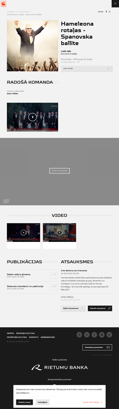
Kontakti (33, 337)
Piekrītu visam (24, 402)
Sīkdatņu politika (25, 333)
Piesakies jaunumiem (97, 347)
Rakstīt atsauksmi (100, 308)
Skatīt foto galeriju (59, 171)
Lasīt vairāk (86, 68)
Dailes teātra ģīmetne (18, 274)
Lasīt (54, 274)
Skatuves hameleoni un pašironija (25, 286)
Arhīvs (10, 333)
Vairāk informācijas (93, 402)
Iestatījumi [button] (42, 402)
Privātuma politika (17, 337)
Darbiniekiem (48, 337)
